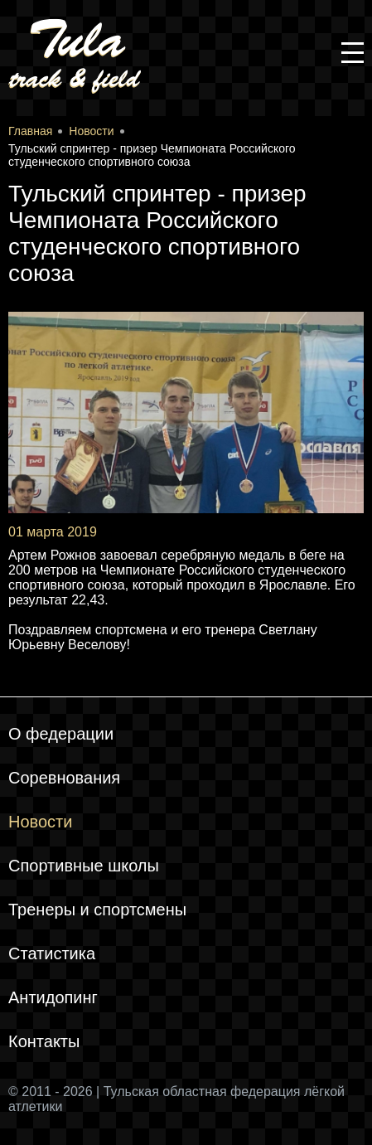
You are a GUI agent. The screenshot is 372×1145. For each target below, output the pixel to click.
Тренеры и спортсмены (97, 909)
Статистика (51, 953)
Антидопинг (53, 997)
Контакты (44, 1041)
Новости (40, 822)
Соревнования (64, 778)
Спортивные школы (83, 865)
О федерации (61, 734)
